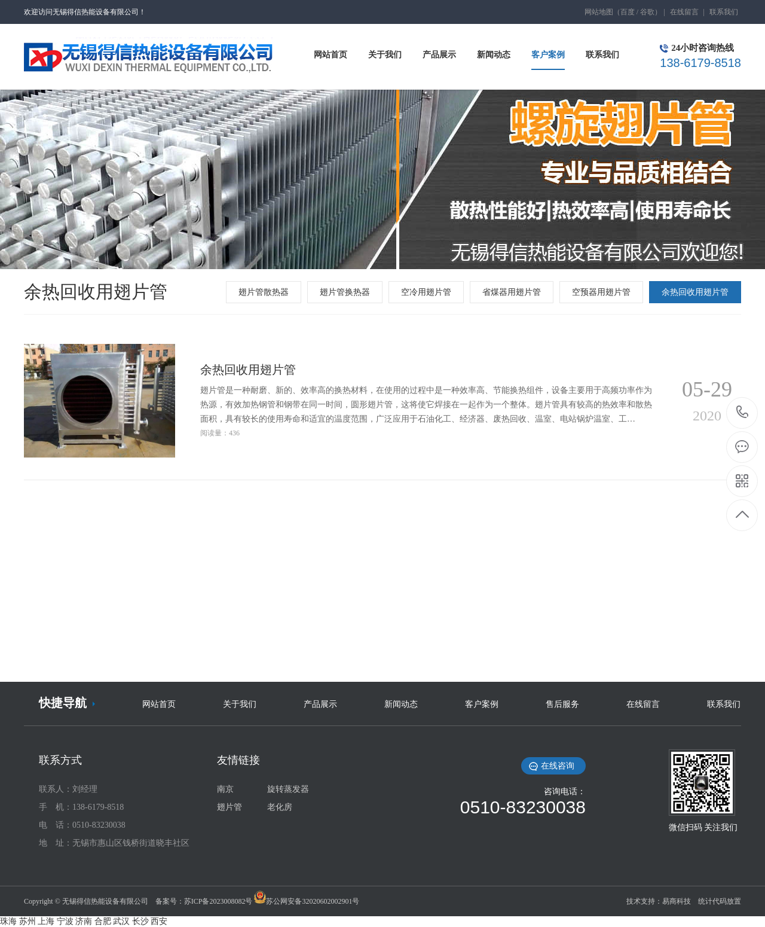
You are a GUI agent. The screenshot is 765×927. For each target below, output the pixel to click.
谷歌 (647, 12)
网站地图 (599, 12)
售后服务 (562, 704)
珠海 (8, 921)
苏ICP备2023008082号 (218, 901)
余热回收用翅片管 (695, 292)
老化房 (279, 807)
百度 (627, 12)
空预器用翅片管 (601, 292)
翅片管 (229, 807)
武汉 (121, 921)
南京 (225, 789)
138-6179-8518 (742, 413)
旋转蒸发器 (288, 789)
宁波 (65, 921)
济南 (83, 921)
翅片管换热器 (345, 292)
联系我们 (723, 12)
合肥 (102, 921)
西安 (159, 921)
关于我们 (239, 704)
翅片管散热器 (263, 292)
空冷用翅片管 (426, 292)
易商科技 (676, 901)
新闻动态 (401, 704)
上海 (46, 921)
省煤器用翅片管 (511, 292)
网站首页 (159, 704)
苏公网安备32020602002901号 (312, 901)
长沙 (140, 921)
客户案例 (481, 704)
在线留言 (684, 12)
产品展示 (320, 704)
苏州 (27, 921)
